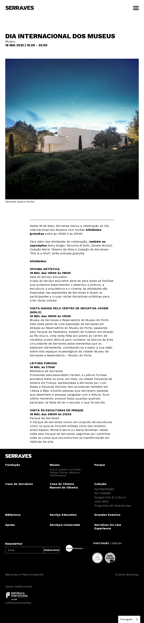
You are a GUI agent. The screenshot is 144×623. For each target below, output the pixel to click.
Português (126, 619)
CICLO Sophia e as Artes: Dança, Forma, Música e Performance (65, 472)
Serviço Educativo (63, 514)
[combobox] (129, 619)
